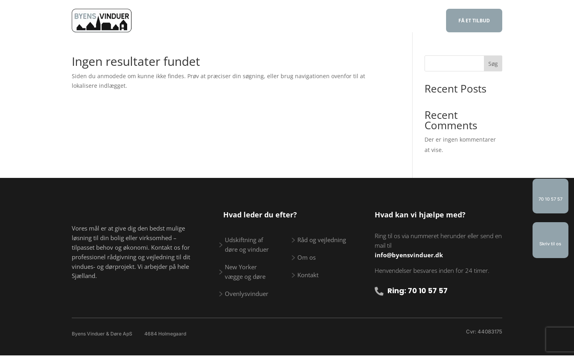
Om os (374, 21)
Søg (493, 63)
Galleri (342, 21)
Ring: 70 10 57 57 (417, 291)
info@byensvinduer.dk (409, 255)
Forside (179, 21)
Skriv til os (550, 244)
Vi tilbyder (219, 21)
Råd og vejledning (287, 21)
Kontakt (409, 21)
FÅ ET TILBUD (474, 20)
